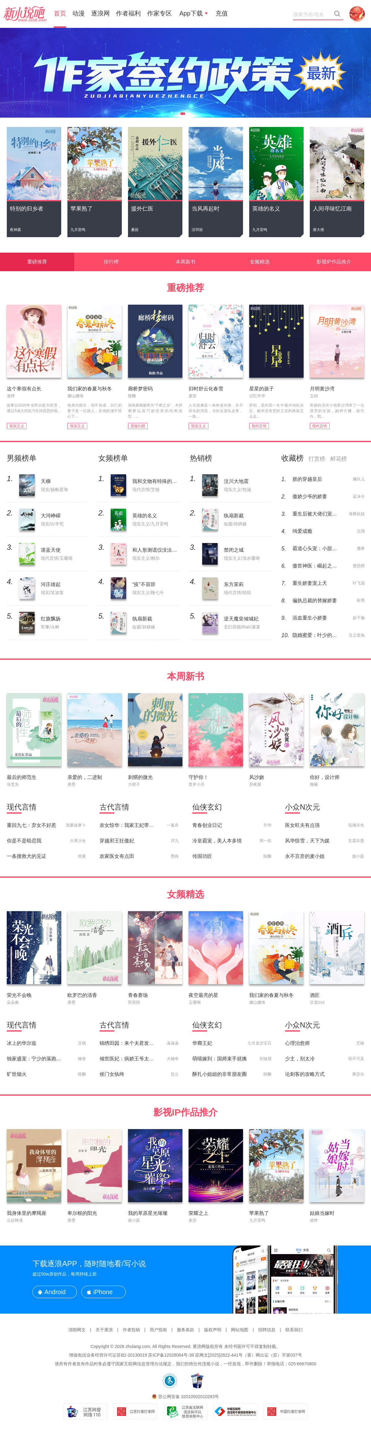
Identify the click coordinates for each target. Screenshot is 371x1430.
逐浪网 (100, 13)
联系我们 (294, 1329)
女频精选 (260, 261)
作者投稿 (131, 1329)
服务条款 (185, 1329)
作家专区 (159, 13)
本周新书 (185, 261)
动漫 (78, 13)
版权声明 (212, 1329)
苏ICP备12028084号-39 (171, 1355)
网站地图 (239, 1329)
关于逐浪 (104, 1329)
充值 (221, 13)
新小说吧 (24, 14)
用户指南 (158, 1329)
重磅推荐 (37, 261)
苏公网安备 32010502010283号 (188, 1396)
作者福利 (128, 13)
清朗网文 (77, 1329)
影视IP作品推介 (334, 261)
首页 (60, 13)
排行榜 (111, 261)
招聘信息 (266, 1329)
